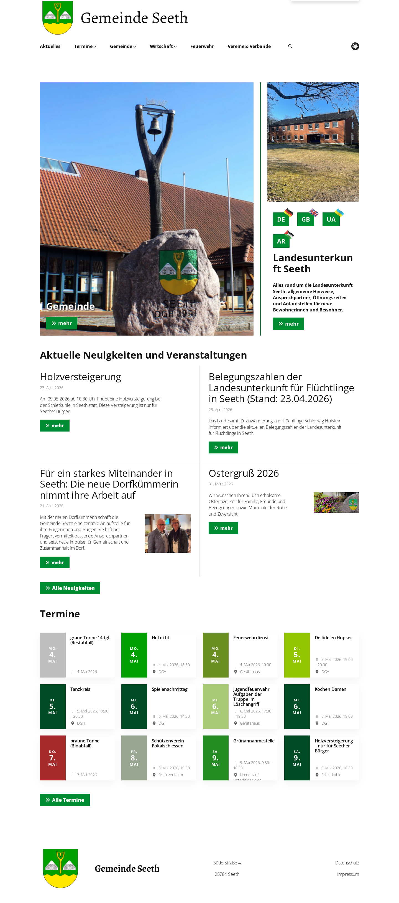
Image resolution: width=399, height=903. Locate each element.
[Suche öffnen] (290, 46)
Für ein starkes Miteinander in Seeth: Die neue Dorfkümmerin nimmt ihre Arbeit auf (109, 484)
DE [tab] (283, 217)
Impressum (348, 874)
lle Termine (68, 800)
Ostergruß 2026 (244, 473)
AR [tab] (283, 239)
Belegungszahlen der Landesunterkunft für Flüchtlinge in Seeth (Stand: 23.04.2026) (281, 387)
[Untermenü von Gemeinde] (134, 46)
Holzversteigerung (80, 376)
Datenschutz (347, 863)
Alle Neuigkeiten (73, 588)
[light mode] (355, 46)
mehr (61, 425)
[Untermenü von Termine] (94, 46)
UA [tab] (333, 217)
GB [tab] (307, 217)
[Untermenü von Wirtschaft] (175, 46)
